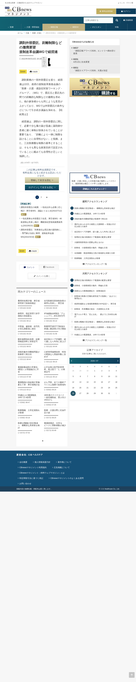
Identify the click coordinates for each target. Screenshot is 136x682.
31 (109, 393)
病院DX (74, 27)
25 (116, 388)
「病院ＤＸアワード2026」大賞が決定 (90, 69)
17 (109, 382)
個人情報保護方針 (42, 462)
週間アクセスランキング (94, 201)
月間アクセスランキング (94, 273)
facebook (48, 267)
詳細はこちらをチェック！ (95, 189)
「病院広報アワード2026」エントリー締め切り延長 (94, 51)
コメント (29, 267)
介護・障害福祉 (32, 27)
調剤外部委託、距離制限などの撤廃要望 (61, 33)
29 (80, 371)
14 (87, 382)
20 (80, 388)
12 (73, 382)
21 (87, 388)
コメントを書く (42, 276)
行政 (27, 33)
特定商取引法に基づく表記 (31, 478)
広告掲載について (62, 467)
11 (116, 376)
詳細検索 (129, 20)
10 (109, 376)
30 (87, 371)
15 (95, 382)
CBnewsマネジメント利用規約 (33, 467)
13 (80, 382)
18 (116, 382)
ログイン (127, 11)
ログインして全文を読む (41, 187)
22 (95, 388)
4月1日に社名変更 (81, 60)
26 (73, 393)
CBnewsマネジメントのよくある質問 (67, 478)
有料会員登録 (107, 11)
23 (102, 388)
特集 (117, 27)
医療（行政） (37, 33)
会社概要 (23, 462)
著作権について (65, 462)
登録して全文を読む (42, 180)
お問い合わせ (25, 483)
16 (102, 382)
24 (109, 388)
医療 (11, 27)
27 (80, 393)
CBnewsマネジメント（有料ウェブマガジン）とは (41, 473)
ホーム (20, 33)
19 (73, 388)
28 (73, 371)
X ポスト (49, 62)
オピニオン (95, 27)
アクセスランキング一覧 (95, 264)
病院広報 (53, 27)
